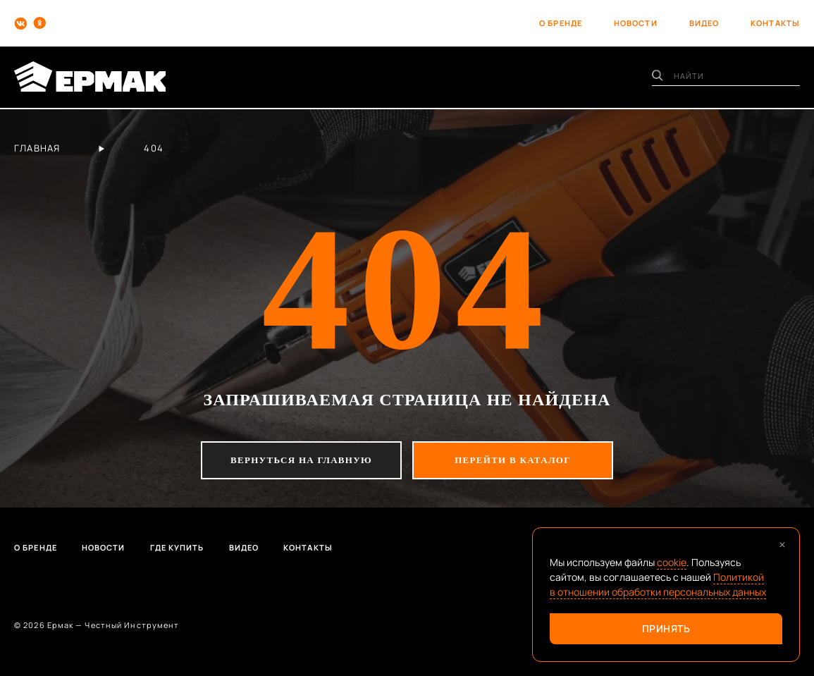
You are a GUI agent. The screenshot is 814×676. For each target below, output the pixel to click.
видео (704, 22)
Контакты (308, 547)
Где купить (177, 547)
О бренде (35, 547)
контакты (775, 22)
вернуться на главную (301, 460)
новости (636, 22)
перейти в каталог (513, 460)
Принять (666, 628)
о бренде (560, 22)
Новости (103, 547)
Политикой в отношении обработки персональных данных (658, 584)
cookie (671, 562)
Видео (244, 547)
